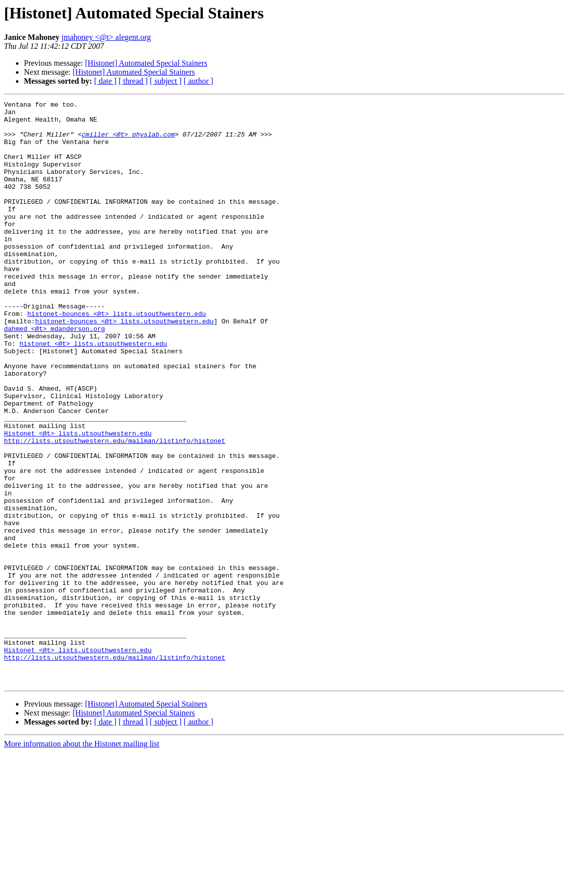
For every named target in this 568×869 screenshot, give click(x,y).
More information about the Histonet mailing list (81, 860)
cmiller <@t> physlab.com (128, 141)
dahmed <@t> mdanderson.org (54, 374)
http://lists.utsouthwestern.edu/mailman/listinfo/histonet (115, 509)
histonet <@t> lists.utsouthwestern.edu (93, 392)
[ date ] (105, 81)
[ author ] (199, 81)
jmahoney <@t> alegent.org (106, 37)
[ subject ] (166, 81)
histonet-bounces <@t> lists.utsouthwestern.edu (116, 356)
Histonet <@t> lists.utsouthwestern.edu (77, 500)
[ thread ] (133, 81)
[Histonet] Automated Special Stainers (146, 63)
